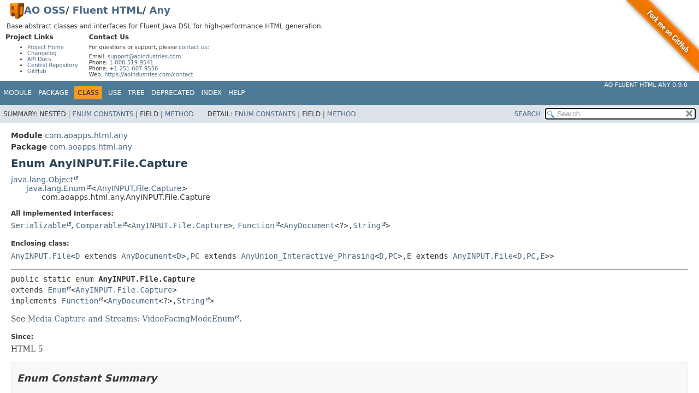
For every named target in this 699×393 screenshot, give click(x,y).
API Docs (39, 59)
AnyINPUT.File (41, 256)
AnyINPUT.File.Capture (139, 188)
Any (160, 10)
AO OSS (45, 10)
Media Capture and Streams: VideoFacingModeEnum (131, 318)
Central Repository (52, 65)
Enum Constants (102, 114)
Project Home (45, 47)
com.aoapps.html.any (86, 135)
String (367, 225)
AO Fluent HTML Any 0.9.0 (646, 84)
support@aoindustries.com (144, 56)
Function (256, 225)
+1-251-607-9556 (133, 69)
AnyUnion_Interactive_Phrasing (307, 256)
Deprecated (173, 93)
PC (195, 256)
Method (179, 114)
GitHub (36, 71)
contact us (193, 47)
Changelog (42, 53)
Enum (57, 289)
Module (17, 93)
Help (236, 93)
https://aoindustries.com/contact (148, 75)
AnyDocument (309, 225)
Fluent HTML (108, 10)
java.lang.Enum (56, 188)
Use (114, 93)
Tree (136, 93)
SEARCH (527, 114)
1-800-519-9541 (131, 62)
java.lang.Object (42, 179)
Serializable (38, 225)
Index (212, 93)
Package (53, 93)
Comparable (99, 225)
